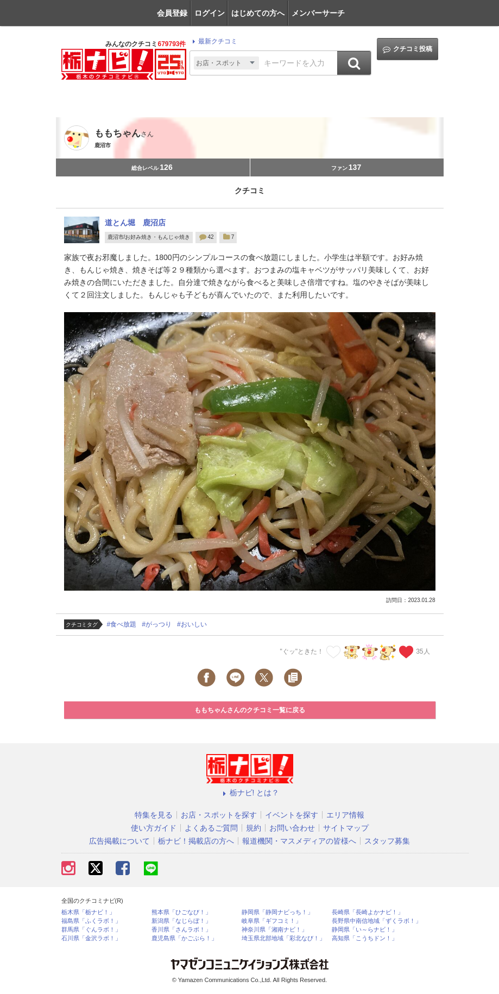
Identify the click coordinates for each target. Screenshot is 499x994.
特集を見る (154, 815)
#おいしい (192, 624)
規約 (253, 828)
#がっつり (157, 624)
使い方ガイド (153, 828)
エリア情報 (345, 815)
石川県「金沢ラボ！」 (91, 938)
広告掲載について (119, 841)
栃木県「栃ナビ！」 (88, 912)
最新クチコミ (213, 41)
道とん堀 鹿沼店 (135, 222)
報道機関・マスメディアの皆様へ (299, 841)
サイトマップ (346, 828)
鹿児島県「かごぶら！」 (184, 938)
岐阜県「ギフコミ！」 (271, 921)
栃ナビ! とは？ (250, 792)
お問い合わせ (292, 828)
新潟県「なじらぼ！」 (181, 921)
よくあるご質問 (211, 828)
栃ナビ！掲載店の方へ (196, 841)
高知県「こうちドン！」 (364, 938)
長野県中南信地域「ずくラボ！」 (376, 921)
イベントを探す (291, 815)
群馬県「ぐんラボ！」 (91, 930)
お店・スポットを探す (219, 815)
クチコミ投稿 (407, 49)
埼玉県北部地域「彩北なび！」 (283, 938)
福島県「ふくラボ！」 (91, 921)
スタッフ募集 (387, 841)
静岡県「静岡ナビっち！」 (277, 912)
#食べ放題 (122, 624)
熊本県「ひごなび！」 (181, 912)
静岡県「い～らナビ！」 (364, 930)
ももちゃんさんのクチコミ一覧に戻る (249, 710)
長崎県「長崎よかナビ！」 (367, 912)
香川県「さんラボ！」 (181, 930)
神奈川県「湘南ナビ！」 (274, 930)
